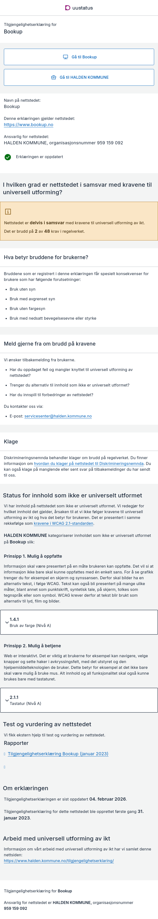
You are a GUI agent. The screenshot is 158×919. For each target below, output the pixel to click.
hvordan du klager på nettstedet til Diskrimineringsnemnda (88, 463)
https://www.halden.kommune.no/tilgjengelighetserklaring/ (59, 860)
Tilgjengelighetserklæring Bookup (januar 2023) (58, 753)
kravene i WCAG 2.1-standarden (63, 523)
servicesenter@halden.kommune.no (58, 416)
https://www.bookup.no (28, 124)
